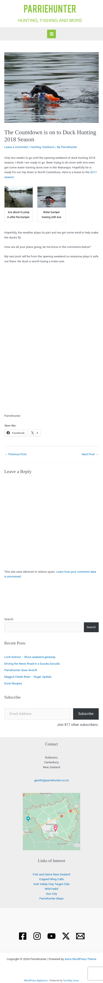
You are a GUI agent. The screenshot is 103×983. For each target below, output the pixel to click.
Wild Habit (51, 888)
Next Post (90, 454)
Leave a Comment (16, 147)
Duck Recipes (13, 683)
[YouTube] (51, 936)
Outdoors (48, 147)
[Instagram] (37, 936)
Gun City (51, 893)
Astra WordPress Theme (80, 959)
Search (8, 619)
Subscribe (86, 714)
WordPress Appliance (36, 980)
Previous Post (15, 454)
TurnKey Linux (71, 980)
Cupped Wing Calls (51, 879)
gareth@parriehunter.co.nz (51, 780)
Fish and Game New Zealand (51, 874)
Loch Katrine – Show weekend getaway (29, 657)
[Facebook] (22, 936)
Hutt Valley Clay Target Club (52, 884)
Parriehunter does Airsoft (20, 670)
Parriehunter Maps (51, 898)
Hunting (36, 147)
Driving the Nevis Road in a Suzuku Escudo (32, 663)
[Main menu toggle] (51, 34)
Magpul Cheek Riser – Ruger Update (27, 676)
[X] (66, 936)
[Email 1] (80, 936)
